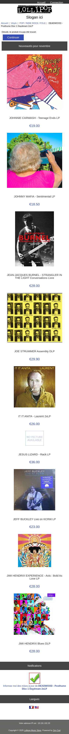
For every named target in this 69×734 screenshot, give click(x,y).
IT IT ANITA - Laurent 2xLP (34, 416)
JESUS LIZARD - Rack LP (35, 454)
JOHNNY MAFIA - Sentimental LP (34, 196)
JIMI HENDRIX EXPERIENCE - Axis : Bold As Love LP (34, 577)
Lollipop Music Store (32, 730)
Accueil (41, 2)
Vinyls (14, 23)
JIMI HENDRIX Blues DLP (34, 643)
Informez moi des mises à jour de (34, 681)
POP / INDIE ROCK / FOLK (33, 23)
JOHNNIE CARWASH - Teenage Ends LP (34, 117)
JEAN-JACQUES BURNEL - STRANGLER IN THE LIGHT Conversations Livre (34, 276)
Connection (56, 2)
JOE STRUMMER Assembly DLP (34, 351)
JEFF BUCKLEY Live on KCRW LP (34, 519)
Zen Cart (57, 730)
